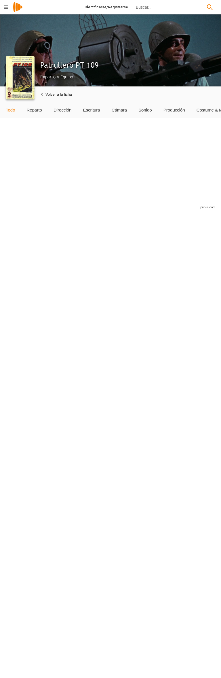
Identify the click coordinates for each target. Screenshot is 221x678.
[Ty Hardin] (70, 267)
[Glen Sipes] (27, 561)
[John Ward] (70, 561)
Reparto (34, 109)
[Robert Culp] (155, 267)
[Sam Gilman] (195, 414)
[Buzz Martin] (70, 487)
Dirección (63, 109)
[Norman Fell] (27, 414)
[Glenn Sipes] (195, 487)
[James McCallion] (70, 414)
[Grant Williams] (195, 267)
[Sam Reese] (155, 487)
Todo (10, 109)
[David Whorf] (113, 561)
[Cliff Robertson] (27, 267)
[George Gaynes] (195, 561)
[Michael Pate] (113, 341)
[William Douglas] (155, 414)
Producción (174, 109)
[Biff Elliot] (195, 341)
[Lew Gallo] (27, 341)
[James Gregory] (113, 267)
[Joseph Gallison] (113, 414)
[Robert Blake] (155, 341)
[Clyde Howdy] (27, 487)
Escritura (91, 109)
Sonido (145, 109)
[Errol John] (70, 341)
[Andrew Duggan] (27, 635)
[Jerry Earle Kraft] (110, 635)
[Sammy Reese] (113, 487)
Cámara (119, 109)
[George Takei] (155, 561)
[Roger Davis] (70, 635)
